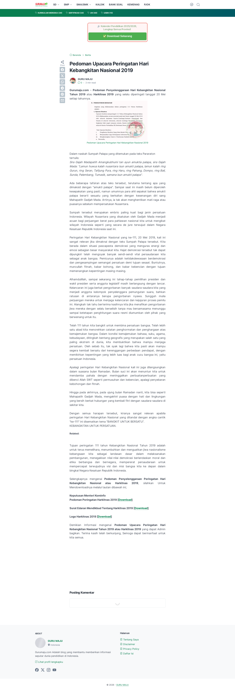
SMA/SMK (82, 4)
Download (125, 499)
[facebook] (62, 69)
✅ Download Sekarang (117, 36)
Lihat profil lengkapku (49, 661)
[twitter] (62, 75)
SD (55, 4)
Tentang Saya (129, 639)
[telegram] (62, 88)
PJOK (147, 4)
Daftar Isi (127, 653)
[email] (62, 100)
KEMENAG (133, 4)
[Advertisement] (117, 564)
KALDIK (100, 4)
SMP (66, 4)
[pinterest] (62, 94)
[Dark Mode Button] (191, 4)
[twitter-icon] (43, 670)
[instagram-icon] (48, 670)
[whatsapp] (62, 82)
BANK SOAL (116, 4)
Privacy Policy (129, 648)
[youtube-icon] (54, 670)
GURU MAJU (55, 640)
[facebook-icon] (37, 670)
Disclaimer (127, 644)
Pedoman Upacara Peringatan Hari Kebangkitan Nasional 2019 (117, 143)
